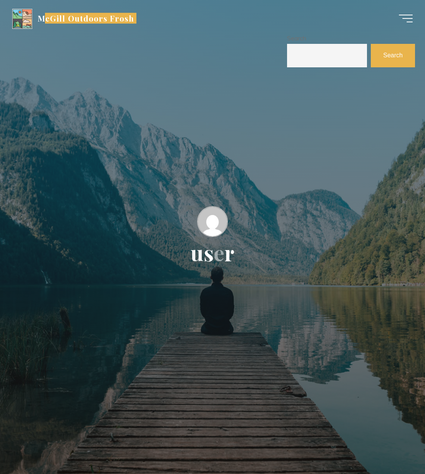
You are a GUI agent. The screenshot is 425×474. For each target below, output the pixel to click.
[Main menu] (406, 18)
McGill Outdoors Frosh (86, 18)
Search (296, 38)
